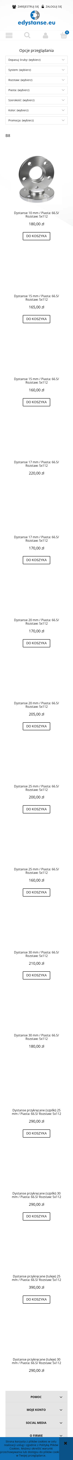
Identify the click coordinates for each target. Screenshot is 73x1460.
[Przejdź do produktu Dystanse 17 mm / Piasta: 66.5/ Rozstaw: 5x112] (36, 439)
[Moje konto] (46, 35)
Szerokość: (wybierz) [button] (21, 100)
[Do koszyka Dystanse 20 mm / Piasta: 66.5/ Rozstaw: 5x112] (36, 643)
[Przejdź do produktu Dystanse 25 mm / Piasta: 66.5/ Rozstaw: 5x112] (36, 763)
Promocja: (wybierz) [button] (21, 120)
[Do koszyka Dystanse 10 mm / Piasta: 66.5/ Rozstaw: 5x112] (36, 236)
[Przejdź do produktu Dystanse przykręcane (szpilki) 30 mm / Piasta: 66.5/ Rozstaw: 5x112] (36, 1170)
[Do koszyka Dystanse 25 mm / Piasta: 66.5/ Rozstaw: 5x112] (36, 809)
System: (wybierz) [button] (19, 70)
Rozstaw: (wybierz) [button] (20, 80)
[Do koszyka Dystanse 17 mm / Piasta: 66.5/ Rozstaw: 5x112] (36, 560)
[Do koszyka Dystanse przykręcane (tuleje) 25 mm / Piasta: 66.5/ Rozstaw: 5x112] (36, 1299)
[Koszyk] (64, 35)
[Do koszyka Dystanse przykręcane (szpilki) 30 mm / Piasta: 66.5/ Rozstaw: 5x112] (36, 1216)
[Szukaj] (27, 35)
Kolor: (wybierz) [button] (18, 110)
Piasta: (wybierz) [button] (18, 90)
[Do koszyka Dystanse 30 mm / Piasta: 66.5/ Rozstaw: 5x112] (36, 975)
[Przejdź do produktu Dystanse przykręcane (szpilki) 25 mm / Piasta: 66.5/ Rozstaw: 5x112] (36, 1087)
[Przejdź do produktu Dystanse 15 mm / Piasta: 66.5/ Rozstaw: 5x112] (36, 273)
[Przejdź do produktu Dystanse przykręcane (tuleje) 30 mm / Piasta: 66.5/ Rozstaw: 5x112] (36, 1336)
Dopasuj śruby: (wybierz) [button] (24, 60)
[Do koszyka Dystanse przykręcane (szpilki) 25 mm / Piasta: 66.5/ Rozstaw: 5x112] (36, 1133)
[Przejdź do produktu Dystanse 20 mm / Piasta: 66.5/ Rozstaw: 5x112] (36, 597)
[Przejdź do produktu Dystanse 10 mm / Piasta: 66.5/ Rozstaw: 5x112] (36, 179)
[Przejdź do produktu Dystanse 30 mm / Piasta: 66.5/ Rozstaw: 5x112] (36, 929)
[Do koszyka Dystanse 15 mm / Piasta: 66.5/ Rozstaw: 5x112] (36, 319)
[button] (9, 35)
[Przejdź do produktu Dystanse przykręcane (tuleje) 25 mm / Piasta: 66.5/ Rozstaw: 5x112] (36, 1253)
